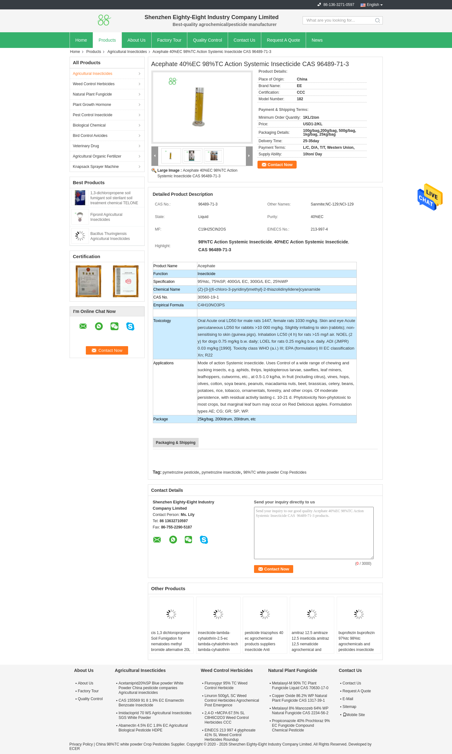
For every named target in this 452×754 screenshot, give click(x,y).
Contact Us (244, 40)
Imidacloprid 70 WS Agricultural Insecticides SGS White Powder (155, 715)
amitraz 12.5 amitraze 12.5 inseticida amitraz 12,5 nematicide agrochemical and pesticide (310, 644)
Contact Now (280, 164)
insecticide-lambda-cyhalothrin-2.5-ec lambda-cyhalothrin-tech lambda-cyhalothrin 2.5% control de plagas (218, 644)
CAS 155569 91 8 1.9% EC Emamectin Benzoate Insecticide (151, 702)
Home (81, 40)
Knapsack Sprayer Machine (96, 166)
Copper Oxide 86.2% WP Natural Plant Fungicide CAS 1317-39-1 (299, 698)
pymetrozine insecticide (221, 472)
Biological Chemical (89, 125)
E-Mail (348, 699)
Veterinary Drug (86, 146)
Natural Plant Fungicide (92, 94)
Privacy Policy (81, 744)
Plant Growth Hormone (92, 104)
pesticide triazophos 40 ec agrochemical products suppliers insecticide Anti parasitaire (264, 644)
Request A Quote (283, 40)
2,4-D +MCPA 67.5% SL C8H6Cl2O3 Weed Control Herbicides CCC (227, 718)
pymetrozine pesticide (181, 472)
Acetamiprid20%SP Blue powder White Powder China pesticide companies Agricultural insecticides (151, 688)
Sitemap (349, 707)
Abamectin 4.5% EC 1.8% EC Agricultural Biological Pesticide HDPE (153, 727)
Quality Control (207, 40)
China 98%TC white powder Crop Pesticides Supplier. (141, 744)
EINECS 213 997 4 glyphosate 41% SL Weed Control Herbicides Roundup (230, 735)
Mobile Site (354, 715)
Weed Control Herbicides (94, 84)
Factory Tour (169, 40)
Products (107, 40)
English (373, 5)
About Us (136, 40)
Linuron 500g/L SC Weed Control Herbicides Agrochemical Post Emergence (232, 700)
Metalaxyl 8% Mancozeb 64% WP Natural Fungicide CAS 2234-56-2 (300, 710)
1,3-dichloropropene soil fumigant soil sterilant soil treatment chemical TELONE (114, 198)
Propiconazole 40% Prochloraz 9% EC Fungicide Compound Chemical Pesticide (301, 725)
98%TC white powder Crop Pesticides (274, 472)
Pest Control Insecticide (92, 115)
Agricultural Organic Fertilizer (97, 156)
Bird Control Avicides (90, 135)
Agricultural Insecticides (127, 51)
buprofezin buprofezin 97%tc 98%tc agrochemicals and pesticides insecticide (357, 641)
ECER (75, 748)
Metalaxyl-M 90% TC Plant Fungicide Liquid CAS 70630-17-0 (300, 685)
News (317, 40)
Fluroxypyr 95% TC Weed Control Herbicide (226, 685)
